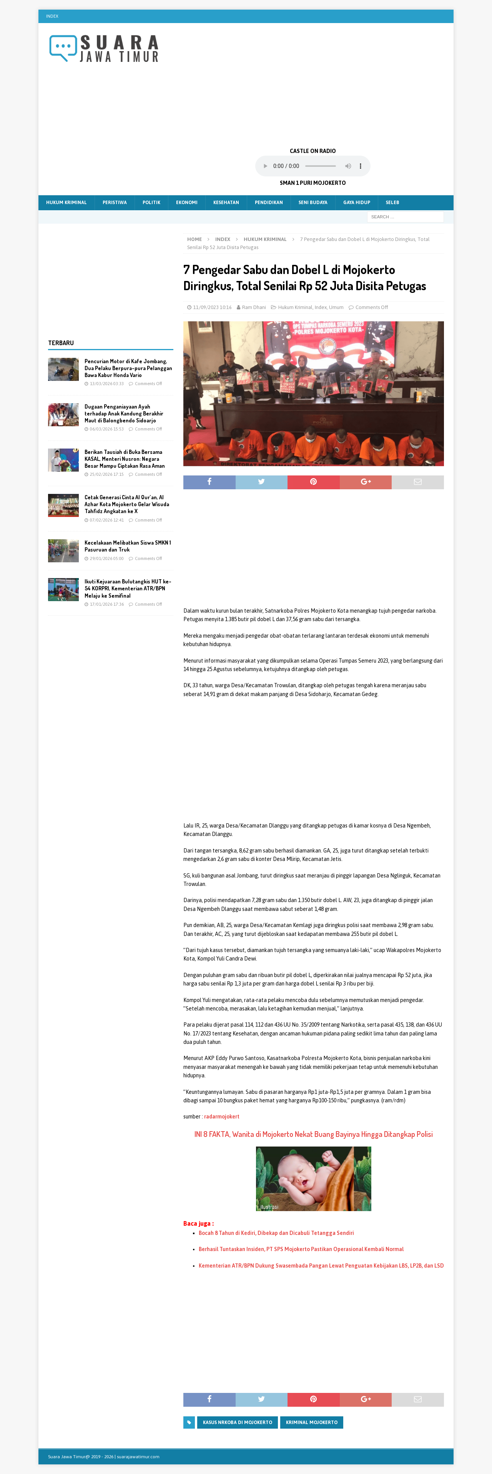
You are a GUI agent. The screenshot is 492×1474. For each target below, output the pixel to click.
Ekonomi (187, 202)
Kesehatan (226, 202)
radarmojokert (221, 1116)
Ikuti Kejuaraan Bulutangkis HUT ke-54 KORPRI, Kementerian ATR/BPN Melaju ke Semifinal (128, 588)
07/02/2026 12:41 (107, 520)
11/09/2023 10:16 (212, 307)
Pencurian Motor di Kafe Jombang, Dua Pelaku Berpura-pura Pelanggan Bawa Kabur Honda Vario (128, 368)
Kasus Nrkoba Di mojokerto (237, 1422)
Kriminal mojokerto (311, 1422)
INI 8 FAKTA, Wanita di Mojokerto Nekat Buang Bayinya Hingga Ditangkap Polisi (313, 1134)
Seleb (392, 202)
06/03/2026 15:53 (107, 429)
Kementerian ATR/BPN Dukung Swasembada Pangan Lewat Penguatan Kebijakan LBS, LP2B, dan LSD (321, 1266)
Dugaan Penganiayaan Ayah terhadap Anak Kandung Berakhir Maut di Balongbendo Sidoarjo (124, 413)
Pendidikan (269, 202)
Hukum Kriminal (66, 202)
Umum (336, 307)
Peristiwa (115, 202)
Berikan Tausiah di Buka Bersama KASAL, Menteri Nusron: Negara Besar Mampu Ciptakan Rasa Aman (125, 459)
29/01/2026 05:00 (107, 558)
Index (52, 16)
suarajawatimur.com (138, 1456)
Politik (151, 202)
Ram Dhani (254, 307)
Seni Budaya (313, 202)
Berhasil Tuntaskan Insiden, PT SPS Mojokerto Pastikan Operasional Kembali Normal (301, 1249)
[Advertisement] (313, 84)
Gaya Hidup (356, 202)
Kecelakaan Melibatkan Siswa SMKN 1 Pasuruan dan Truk (128, 546)
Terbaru (61, 343)
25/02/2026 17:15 (107, 474)
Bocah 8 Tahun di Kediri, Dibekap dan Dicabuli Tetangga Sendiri (276, 1233)
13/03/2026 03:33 (107, 383)
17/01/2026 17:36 (107, 604)
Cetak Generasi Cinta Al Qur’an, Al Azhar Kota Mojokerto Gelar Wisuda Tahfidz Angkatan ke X (127, 504)
